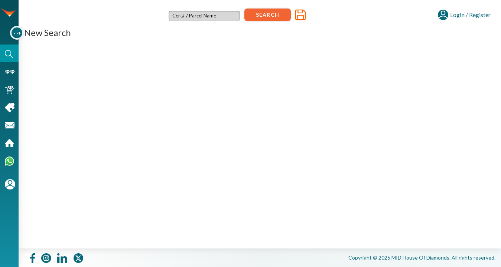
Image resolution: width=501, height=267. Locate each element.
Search (267, 14)
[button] (464, 14)
